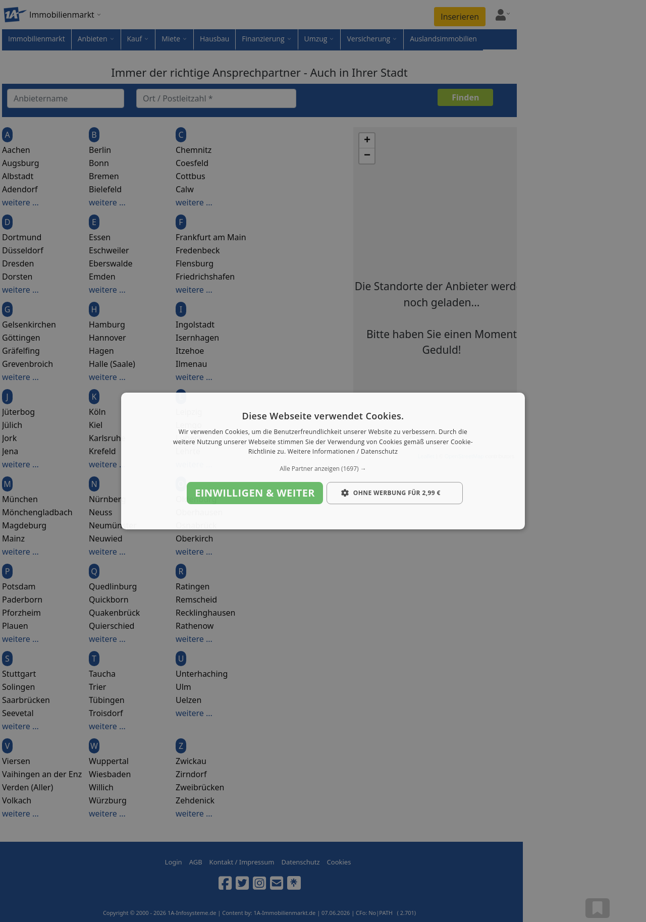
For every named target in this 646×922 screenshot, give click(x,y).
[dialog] (323, 461)
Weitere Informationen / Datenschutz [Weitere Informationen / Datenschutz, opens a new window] (343, 452)
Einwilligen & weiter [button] (255, 493)
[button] (323, 468)
